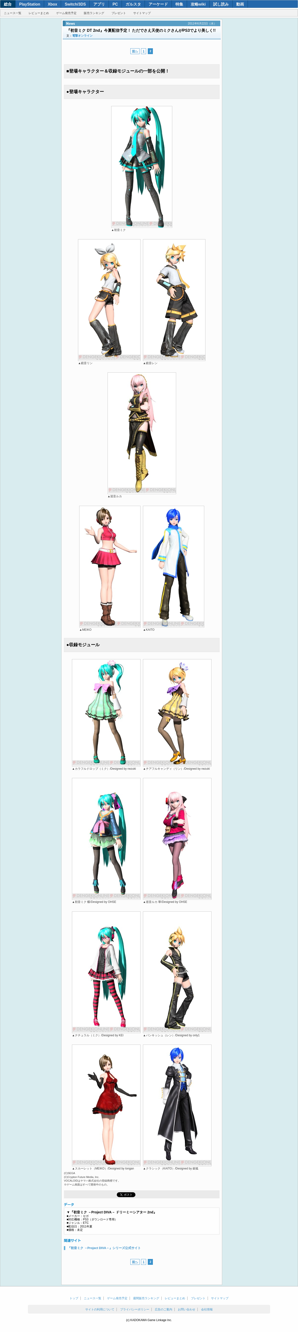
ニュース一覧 (12, 13)
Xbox (52, 4)
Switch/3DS (75, 4)
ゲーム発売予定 (66, 13)
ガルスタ (133, 4)
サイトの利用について (99, 1309)
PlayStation (29, 4)
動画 (240, 4)
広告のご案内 (163, 1309)
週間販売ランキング (146, 1298)
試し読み (221, 4)
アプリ (99, 4)
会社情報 (207, 1309)
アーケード (158, 4)
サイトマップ (142, 13)
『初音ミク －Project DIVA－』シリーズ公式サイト (104, 1248)
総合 (8, 4)
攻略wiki (198, 4)
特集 (179, 4)
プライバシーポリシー (134, 1309)
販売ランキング (94, 13)
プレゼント (118, 13)
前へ (135, 51)
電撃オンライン (82, 35)
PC (115, 4)
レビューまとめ (39, 13)
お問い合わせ (186, 1309)
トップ (74, 1298)
